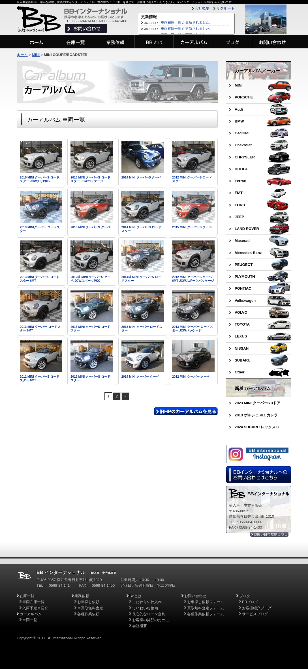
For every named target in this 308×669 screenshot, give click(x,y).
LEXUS (241, 336)
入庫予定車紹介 (35, 608)
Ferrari (240, 181)
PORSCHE (244, 97)
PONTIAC (243, 288)
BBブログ (250, 602)
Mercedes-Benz (248, 253)
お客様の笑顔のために (150, 620)
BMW (239, 121)
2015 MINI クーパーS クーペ (90, 227)
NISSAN (242, 348)
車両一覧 (29, 620)
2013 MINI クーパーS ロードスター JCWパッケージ (90, 179)
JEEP (239, 217)
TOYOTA (242, 324)
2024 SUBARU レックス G (257, 427)
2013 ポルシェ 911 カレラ (256, 415)
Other (240, 372)
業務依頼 (81, 596)
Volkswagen (245, 300)
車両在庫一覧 (33, 602)
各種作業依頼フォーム (205, 614)
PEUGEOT (244, 265)
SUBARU (243, 360)
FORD (240, 205)
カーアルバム (31, 614)
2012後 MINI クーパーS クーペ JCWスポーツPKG (90, 278)
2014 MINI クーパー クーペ (140, 376)
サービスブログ (255, 614)
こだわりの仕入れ (147, 602)
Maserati (242, 240)
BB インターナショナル (61, 572)
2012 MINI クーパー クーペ (191, 376)
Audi (239, 109)
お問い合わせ (195, 596)
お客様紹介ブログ (256, 608)
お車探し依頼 (88, 602)
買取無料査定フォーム (205, 608)
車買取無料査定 (90, 608)
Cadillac (242, 133)
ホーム (22, 55)
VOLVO (241, 312)
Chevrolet (243, 145)
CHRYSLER (245, 157)
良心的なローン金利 (148, 614)
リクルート (225, 8)
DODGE (241, 169)
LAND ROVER (247, 229)
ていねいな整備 (145, 608)
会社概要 (202, 8)
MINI (238, 85)
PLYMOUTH (245, 276)
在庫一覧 (27, 596)
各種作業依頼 (88, 614)
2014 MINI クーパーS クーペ (141, 177)
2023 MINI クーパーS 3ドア (257, 403)
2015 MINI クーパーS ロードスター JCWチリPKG (39, 179)
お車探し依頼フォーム (205, 602)
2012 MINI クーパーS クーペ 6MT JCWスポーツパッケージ (193, 278)
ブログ (244, 596)
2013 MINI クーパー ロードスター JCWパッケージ (192, 328)
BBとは (135, 596)
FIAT (239, 193)
